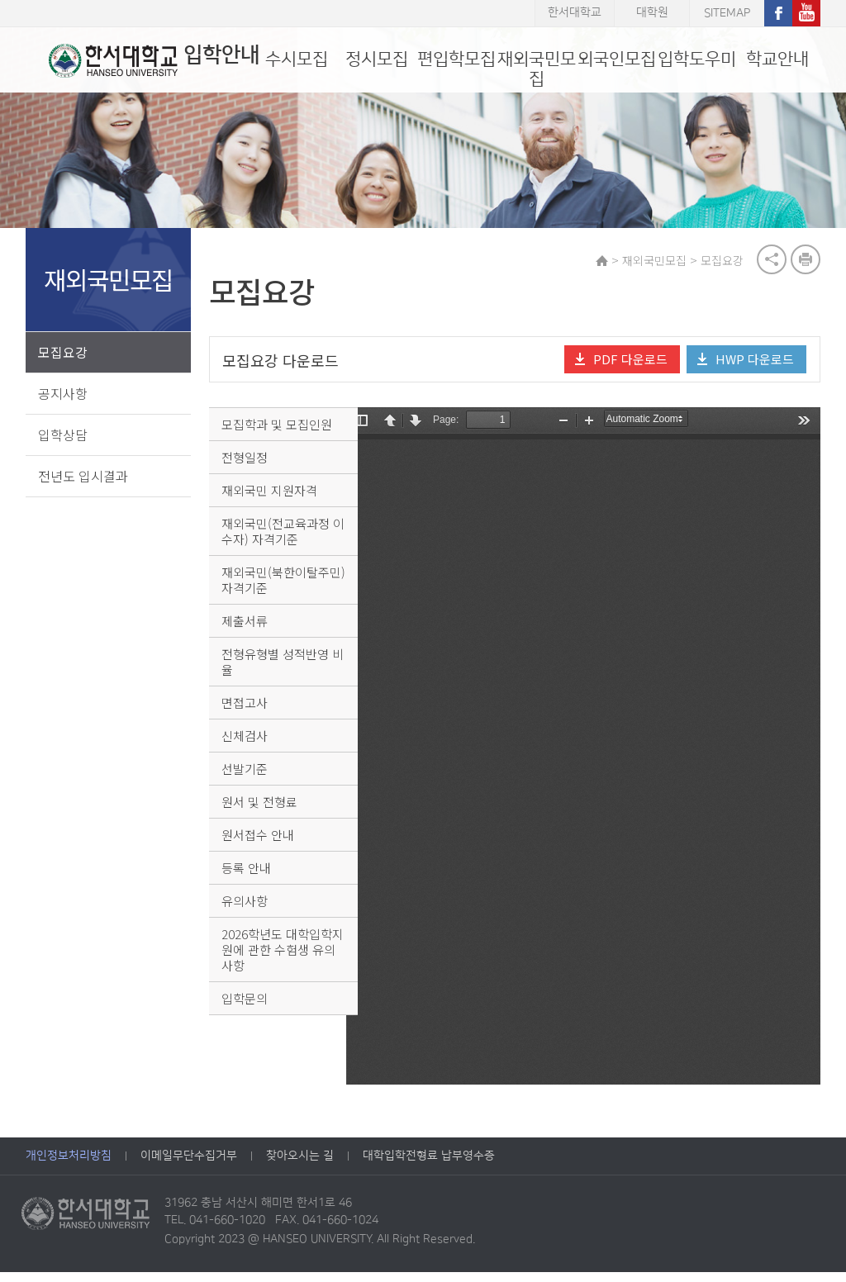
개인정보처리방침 (69, 1165)
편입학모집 (456, 59)
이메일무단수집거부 (188, 1165)
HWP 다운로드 (754, 367)
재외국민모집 (536, 69)
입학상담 (63, 439)
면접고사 (259, 710)
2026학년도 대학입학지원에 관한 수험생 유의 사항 (297, 957)
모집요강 (63, 357)
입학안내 (133, 61)
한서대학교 (574, 13)
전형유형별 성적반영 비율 (297, 669)
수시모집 (296, 59)
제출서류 (259, 629)
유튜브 (806, 13)
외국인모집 (616, 59)
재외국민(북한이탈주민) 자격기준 (298, 588)
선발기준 (259, 777)
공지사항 (63, 398)
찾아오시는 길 (300, 1165)
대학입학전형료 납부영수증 (429, 1165)
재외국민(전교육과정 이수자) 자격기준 (297, 539)
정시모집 (376, 59)
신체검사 (259, 744)
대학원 (652, 13)
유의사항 (259, 909)
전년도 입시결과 (83, 481)
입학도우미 (697, 59)
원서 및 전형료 (274, 810)
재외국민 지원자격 (284, 498)
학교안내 (777, 59)
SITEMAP (727, 13)
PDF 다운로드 (630, 367)
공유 (772, 264)
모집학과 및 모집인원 (291, 432)
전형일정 (259, 465)
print (805, 264)
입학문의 (259, 1006)
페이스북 (778, 13)
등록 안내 (261, 876)
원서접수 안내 (272, 843)
